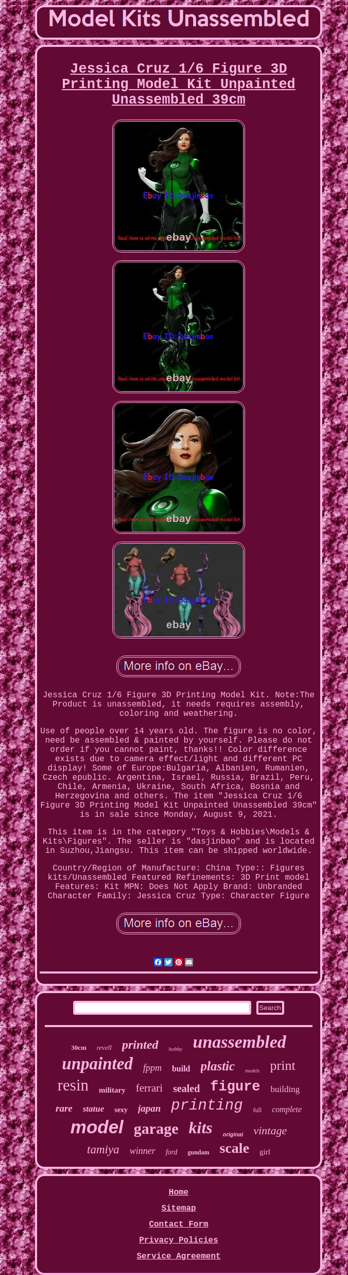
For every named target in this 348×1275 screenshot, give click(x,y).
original (233, 1134)
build (181, 1068)
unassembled (239, 1041)
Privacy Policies (178, 1240)
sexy (121, 1110)
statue (94, 1109)
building (285, 1089)
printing (206, 1105)
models (252, 1070)
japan (149, 1108)
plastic (218, 1066)
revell (104, 1047)
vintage (270, 1130)
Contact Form (178, 1224)
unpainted (97, 1063)
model (97, 1127)
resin (73, 1085)
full (257, 1110)
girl (264, 1152)
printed (140, 1044)
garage (156, 1128)
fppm (152, 1068)
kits (200, 1127)
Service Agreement (178, 1256)
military (112, 1090)
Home (178, 1192)
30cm (78, 1047)
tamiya (103, 1149)
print (282, 1065)
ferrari (149, 1088)
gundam (199, 1152)
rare (64, 1108)
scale (235, 1148)
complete (287, 1109)
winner (142, 1151)
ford (172, 1152)
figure (235, 1087)
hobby (176, 1049)
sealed (186, 1088)
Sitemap (178, 1208)
